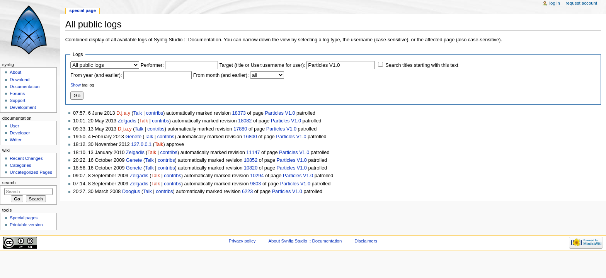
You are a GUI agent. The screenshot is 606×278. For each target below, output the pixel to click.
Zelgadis (127, 121)
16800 (250, 136)
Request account (581, 3)
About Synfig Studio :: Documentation (305, 241)
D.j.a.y (123, 113)
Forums (17, 93)
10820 (250, 168)
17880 (240, 129)
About (15, 72)
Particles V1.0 (280, 113)
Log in (555, 3)
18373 (239, 113)
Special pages (23, 217)
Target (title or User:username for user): (262, 65)
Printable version (26, 224)
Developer (20, 133)
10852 (250, 160)
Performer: (152, 65)
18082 (245, 121)
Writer (15, 139)
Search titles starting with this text (421, 65)
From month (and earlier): (221, 75)
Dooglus (131, 191)
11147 (253, 152)
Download (19, 79)
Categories (20, 165)
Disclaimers (365, 241)
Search (9, 182)
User (14, 126)
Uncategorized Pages (31, 172)
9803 (255, 183)
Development (23, 107)
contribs (154, 113)
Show (75, 85)
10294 (257, 175)
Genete (133, 136)
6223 (247, 191)
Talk (137, 113)
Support (17, 100)
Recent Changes (26, 158)
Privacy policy (242, 241)
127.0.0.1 (141, 144)
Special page (82, 10)
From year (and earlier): (96, 75)
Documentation (24, 86)
